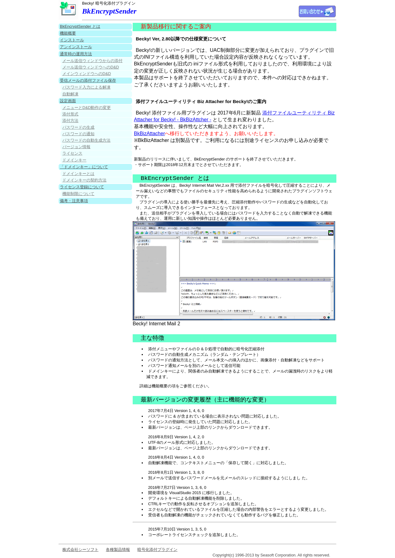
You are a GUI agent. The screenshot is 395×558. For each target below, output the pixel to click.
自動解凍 (70, 94)
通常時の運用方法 (76, 54)
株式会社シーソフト (80, 549)
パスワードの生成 (78, 127)
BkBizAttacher (149, 133)
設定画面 (68, 100)
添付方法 (70, 120)
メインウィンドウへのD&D (86, 73)
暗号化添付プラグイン (157, 549)
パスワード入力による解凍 (86, 87)
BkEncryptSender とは (80, 26)
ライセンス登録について (82, 187)
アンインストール (76, 46)
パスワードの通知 (78, 133)
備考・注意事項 (74, 200)
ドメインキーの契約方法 (84, 180)
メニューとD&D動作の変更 (86, 107)
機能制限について (78, 193)
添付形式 (70, 114)
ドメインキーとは (78, 173)
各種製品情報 (118, 549)
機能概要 (68, 33)
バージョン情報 (76, 146)
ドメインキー (74, 160)
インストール (72, 40)
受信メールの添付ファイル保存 (88, 80)
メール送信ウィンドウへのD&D (90, 67)
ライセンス (72, 153)
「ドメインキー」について (84, 166)
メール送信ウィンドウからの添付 (92, 60)
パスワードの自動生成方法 (86, 140)
